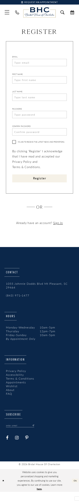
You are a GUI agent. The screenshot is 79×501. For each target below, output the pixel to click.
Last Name (17, 95)
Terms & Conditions (20, 387)
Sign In (58, 231)
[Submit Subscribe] (36, 434)
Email (15, 58)
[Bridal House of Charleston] (39, 13)
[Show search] (62, 13)
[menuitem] (7, 13)
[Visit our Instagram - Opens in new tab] (17, 446)
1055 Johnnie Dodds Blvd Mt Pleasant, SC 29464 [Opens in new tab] (37, 294)
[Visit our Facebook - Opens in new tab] (7, 446)
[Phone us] (17, 13)
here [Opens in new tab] (39, 498)
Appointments (16, 391)
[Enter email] (22, 434)
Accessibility (15, 383)
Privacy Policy (16, 379)
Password (17, 113)
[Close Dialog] (4, 490)
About (10, 398)
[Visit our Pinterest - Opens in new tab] (27, 446)
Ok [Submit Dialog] (75, 489)
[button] (7, 13)
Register (39, 186)
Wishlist (12, 394)
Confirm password (21, 132)
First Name (17, 76)
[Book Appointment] (39, 2)
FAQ (9, 402)
